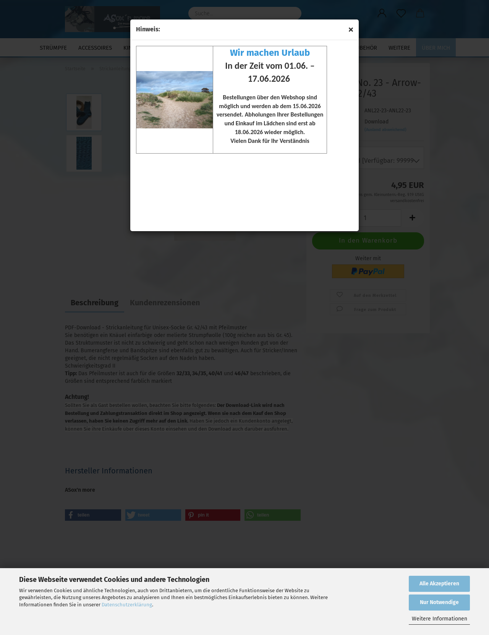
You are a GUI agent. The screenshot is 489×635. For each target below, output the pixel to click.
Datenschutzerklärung (127, 604)
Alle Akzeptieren (439, 583)
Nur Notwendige (439, 602)
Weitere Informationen (439, 619)
